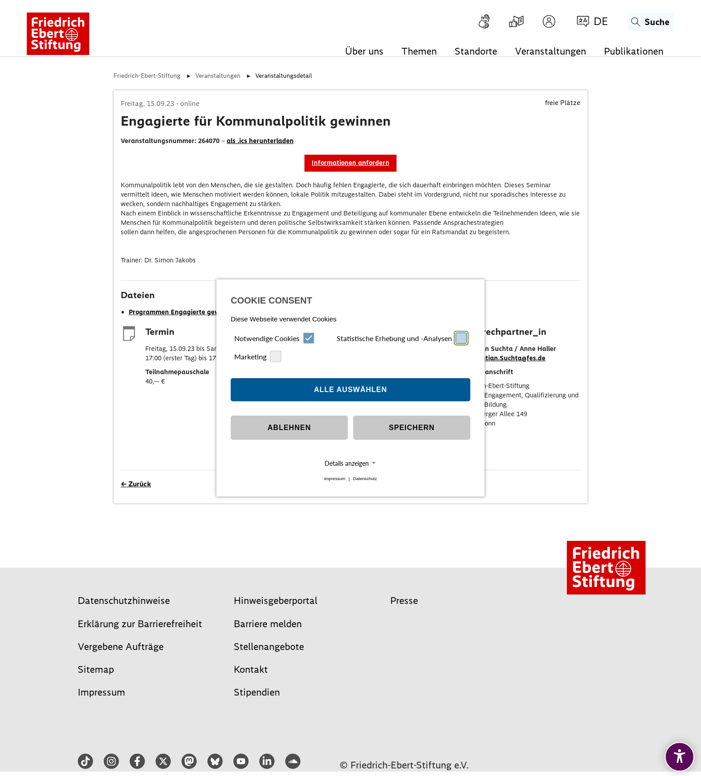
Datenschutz (365, 479)
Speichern (412, 427)
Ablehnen (289, 427)
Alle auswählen (350, 389)
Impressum (334, 479)
